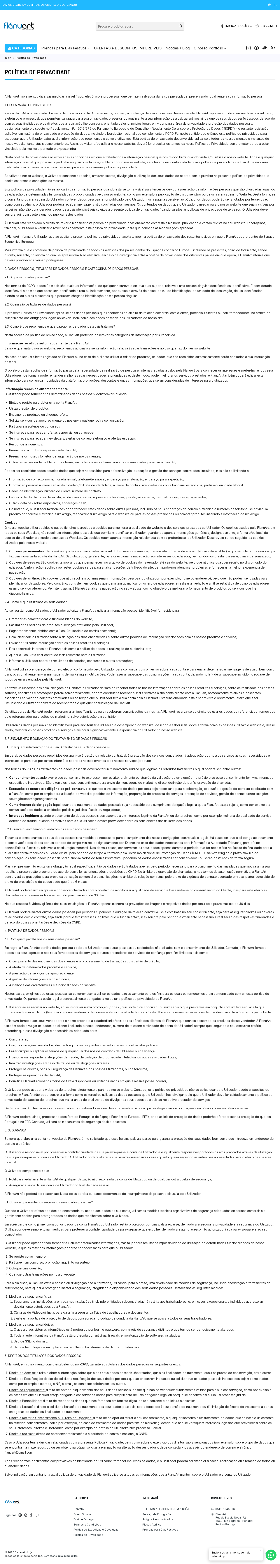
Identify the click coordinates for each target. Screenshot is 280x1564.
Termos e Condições (87, 1524)
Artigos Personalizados (157, 1519)
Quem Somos (82, 1514)
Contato (79, 1509)
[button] (21, 48)
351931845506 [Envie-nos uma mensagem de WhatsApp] (223, 1509)
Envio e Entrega (84, 1519)
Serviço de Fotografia (156, 1514)
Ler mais (72, 4)
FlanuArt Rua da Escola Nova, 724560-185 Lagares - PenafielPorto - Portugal (232, 1519)
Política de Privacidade (88, 1534)
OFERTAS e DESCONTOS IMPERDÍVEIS (167, 1509)
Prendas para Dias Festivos (160, 1529)
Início (8, 58)
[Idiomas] (273, 5)
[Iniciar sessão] (237, 26)
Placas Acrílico (151, 1524)
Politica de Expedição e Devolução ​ (96, 1529)
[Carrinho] (266, 26)
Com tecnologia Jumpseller (60, 1555)
